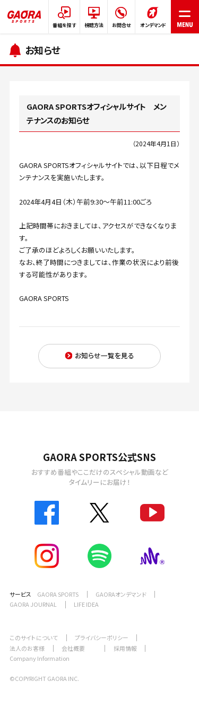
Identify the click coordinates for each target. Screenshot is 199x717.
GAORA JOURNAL (33, 604)
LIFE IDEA (86, 604)
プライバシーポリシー (101, 637)
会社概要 (73, 648)
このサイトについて (34, 637)
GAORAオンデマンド (121, 594)
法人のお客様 (27, 648)
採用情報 (125, 648)
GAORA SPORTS (58, 594)
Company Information (40, 658)
